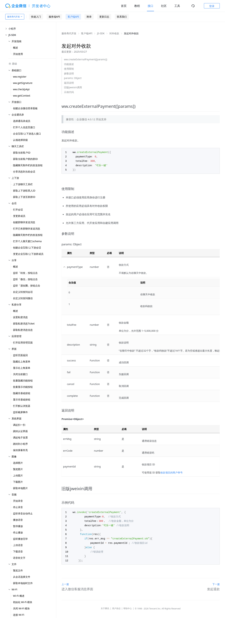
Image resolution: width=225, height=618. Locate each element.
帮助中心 (127, 605)
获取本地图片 (20, 488)
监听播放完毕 (20, 538)
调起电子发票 (20, 437)
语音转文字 (19, 557)
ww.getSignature (22, 83)
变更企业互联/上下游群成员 (28, 254)
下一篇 (216, 581)
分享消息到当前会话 (24, 171)
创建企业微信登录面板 (25, 108)
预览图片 (18, 469)
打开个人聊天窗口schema (27, 241)
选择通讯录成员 (21, 121)
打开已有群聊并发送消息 (26, 228)
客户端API (73, 16)
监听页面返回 (20, 355)
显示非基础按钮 (21, 399)
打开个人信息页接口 (24, 127)
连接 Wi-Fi (18, 614)
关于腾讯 (105, 605)
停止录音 (18, 507)
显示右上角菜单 (21, 367)
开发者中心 (41, 5)
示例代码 (69, 92)
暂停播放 (18, 526)
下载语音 (18, 551)
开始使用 (18, 54)
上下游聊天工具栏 (23, 184)
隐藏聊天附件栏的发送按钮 (28, 165)
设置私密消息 (20, 317)
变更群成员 (19, 216)
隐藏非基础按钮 (21, 393)
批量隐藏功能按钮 (23, 380)
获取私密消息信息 (23, 330)
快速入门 (36, 16)
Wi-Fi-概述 (18, 595)
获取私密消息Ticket (24, 323)
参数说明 (69, 73)
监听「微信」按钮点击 (25, 279)
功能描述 (69, 64)
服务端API (54, 16)
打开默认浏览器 (21, 405)
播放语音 (18, 519)
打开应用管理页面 (23, 342)
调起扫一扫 (19, 424)
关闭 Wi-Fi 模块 (21, 608)
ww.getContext (21, 95)
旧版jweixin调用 (73, 87)
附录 (89, 16)
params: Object (73, 78)
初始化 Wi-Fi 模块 (22, 602)
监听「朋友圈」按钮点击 (26, 285)
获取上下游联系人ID (24, 190)
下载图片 (18, 481)
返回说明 (69, 82)
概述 (15, 47)
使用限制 (69, 68)
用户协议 (116, 605)
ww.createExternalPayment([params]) (85, 59)
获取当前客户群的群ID (25, 159)
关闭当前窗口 (20, 374)
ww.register (19, 76)
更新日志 (104, 16)
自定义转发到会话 (23, 292)
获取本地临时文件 (23, 583)
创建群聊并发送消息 (24, 222)
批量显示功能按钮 (23, 386)
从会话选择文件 (21, 576)
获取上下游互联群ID (24, 197)
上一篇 (65, 581)
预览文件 (18, 570)
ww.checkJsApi (21, 89)
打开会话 (18, 209)
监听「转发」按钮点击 (25, 273)
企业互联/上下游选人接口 (27, 133)
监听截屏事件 (20, 412)
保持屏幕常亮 (20, 450)
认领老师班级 (20, 140)
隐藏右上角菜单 (21, 361)
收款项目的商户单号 (171, 471)
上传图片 (18, 475)
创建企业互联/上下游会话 (27, 247)
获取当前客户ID (21, 152)
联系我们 (122, 16)
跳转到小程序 (20, 443)
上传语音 (18, 545)
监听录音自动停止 (23, 513)
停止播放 (18, 532)
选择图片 (18, 462)
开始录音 (18, 500)
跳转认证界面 (20, 431)
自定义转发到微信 (23, 298)
